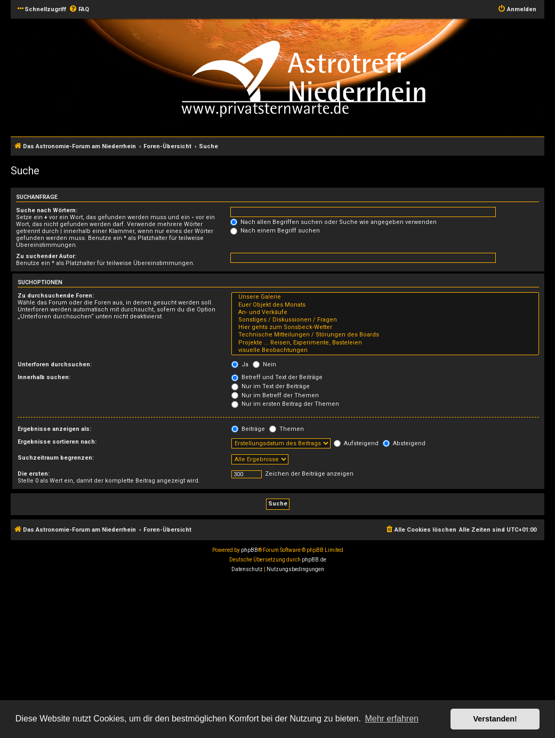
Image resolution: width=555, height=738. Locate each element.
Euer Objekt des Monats (385, 305)
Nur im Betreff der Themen (275, 395)
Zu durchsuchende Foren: (56, 295)
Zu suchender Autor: (46, 256)
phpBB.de (314, 560)
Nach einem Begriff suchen (275, 230)
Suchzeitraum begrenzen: (56, 457)
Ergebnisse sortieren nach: (57, 441)
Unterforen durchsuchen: (55, 364)
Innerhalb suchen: (44, 377)
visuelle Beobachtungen (385, 350)
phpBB (249, 550)
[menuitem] (79, 9)
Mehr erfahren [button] (392, 718)
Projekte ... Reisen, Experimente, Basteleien (385, 343)
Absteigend (404, 443)
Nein (264, 364)
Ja (239, 364)
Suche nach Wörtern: (46, 210)
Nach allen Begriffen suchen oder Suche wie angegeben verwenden (333, 222)
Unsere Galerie (385, 297)
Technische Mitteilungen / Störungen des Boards (385, 335)
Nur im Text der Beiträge (270, 386)
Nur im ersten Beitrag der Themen (285, 403)
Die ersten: (34, 473)
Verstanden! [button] (495, 719)
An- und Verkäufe (385, 312)
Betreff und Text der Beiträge (277, 377)
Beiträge (248, 429)
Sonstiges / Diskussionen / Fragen (385, 320)
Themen (286, 429)
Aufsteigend (356, 443)
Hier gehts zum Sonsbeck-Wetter (385, 327)
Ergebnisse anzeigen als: (54, 429)
